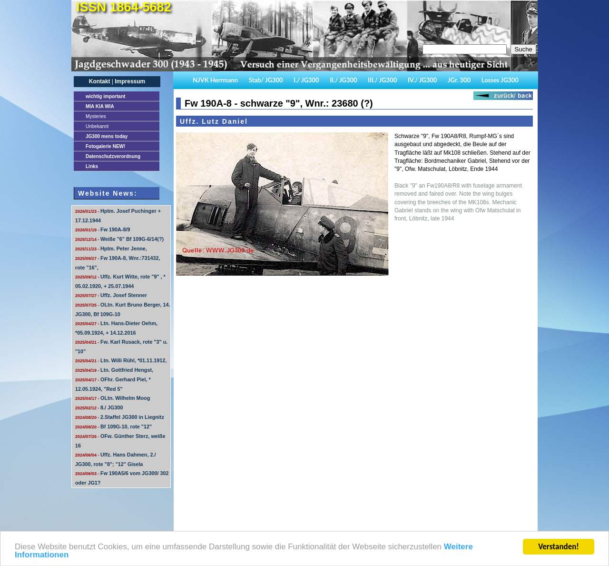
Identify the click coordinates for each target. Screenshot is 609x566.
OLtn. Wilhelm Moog (112, 398)
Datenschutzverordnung (113, 156)
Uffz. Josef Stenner (111, 295)
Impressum (130, 81)
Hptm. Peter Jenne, (111, 248)
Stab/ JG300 (266, 80)
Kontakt (99, 81)
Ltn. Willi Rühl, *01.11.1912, (121, 360)
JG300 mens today (107, 136)
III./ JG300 (382, 80)
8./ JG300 (99, 407)
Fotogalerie (105, 146)
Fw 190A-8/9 (102, 229)
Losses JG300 (500, 80)
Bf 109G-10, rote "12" (113, 426)
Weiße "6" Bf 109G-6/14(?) (119, 239)
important (105, 96)
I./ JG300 (306, 80)
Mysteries (96, 116)
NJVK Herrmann (215, 80)
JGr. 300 (459, 80)
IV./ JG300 (422, 80)
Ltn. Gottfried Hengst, (114, 370)
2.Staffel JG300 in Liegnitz (119, 417)
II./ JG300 (343, 80)
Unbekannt (97, 126)
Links (92, 166)
